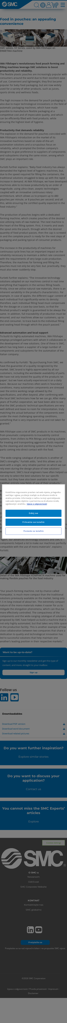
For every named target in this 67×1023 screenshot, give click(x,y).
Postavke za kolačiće (33, 531)
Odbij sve (33, 513)
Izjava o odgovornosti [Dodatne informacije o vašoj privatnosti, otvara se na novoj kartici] (37, 504)
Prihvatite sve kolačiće (33, 522)
